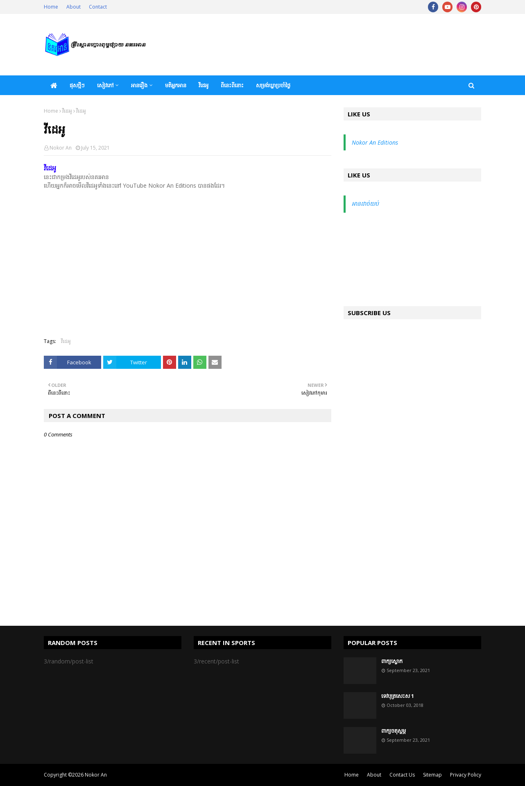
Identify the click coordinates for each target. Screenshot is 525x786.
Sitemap (432, 774)
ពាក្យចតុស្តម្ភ (393, 730)
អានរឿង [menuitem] (139, 85)
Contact (98, 6)
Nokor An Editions (375, 142)
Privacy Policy (465, 774)
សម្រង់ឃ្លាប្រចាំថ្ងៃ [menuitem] (273, 85)
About (73, 6)
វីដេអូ (67, 110)
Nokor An (61, 147)
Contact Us (402, 774)
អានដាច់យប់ (365, 203)
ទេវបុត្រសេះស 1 (397, 696)
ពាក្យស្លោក (392, 661)
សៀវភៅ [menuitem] (105, 85)
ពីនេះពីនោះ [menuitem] (232, 85)
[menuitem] (53, 85)
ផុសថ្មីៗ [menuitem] (77, 85)
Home (51, 6)
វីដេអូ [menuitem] (203, 85)
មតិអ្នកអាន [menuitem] (175, 85)
